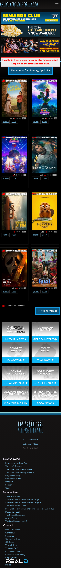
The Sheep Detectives (15, 515)
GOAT (8, 487)
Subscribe (9, 535)
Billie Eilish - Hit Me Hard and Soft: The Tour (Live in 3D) (29, 508)
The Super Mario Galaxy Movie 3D (20, 472)
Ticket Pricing (11, 545)
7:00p (14, 122)
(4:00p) (36, 178)
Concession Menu (13, 551)
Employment (11, 557)
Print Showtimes (47, 311)
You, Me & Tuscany (13, 466)
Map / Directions (12, 529)
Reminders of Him (13, 478)
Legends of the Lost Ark (16, 463)
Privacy (8, 564)
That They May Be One (15, 505)
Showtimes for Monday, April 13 (30, 70)
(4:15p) (36, 122)
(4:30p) (6, 178)
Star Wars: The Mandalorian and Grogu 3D (23, 502)
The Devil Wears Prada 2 (16, 521)
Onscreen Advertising (15, 554)
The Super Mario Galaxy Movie (18, 469)
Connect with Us (12, 539)
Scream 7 (9, 484)
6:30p (44, 122)
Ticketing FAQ (11, 548)
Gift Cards (9, 542)
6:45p (44, 235)
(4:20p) (6, 122)
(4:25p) (36, 291)
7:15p (14, 291)
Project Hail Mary (12, 475)
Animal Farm (11, 518)
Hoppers (9, 481)
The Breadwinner (13, 496)
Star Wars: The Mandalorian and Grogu (22, 499)
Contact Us (10, 532)
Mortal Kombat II (12, 511)
